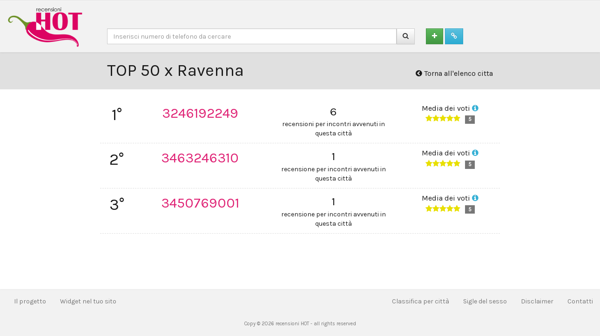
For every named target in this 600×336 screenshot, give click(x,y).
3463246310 (200, 157)
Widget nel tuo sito (88, 301)
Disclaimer (537, 301)
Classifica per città (420, 301)
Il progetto (30, 301)
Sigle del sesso (485, 301)
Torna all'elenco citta (454, 73)
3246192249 (200, 113)
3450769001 (200, 203)
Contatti (580, 301)
